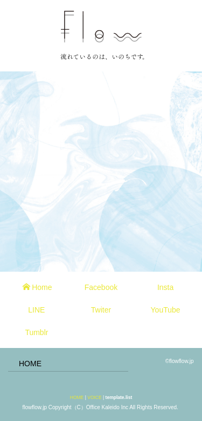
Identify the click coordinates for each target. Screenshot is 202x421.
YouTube (165, 310)
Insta (165, 287)
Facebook (101, 287)
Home (37, 287)
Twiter (101, 310)
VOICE (94, 397)
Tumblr (36, 332)
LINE (36, 310)
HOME (30, 363)
